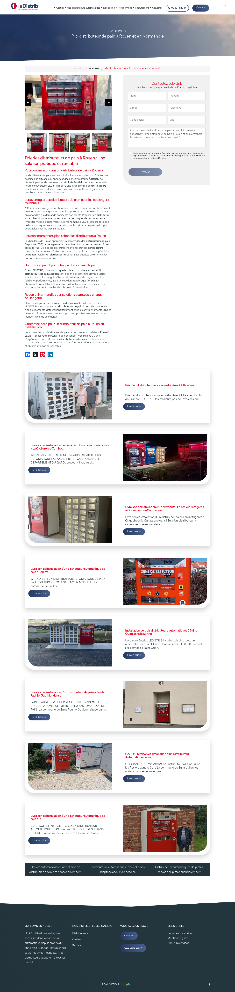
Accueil (60, 8)
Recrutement (142, 8)
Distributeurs (80, 933)
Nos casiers (109, 8)
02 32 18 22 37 (177, 8)
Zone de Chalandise (180, 933)
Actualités (157, 8)
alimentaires (93, 69)
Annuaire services (178, 943)
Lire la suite (134, 406)
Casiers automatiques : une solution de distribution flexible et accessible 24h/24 (55, 870)
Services (77, 945)
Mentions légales (178, 938)
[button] (108, 102)
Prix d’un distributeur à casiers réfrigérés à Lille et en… (160, 385)
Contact (200, 8)
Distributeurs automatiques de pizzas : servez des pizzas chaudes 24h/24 (179, 870)
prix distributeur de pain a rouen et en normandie (133, 69)
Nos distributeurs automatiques (83, 8)
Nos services (125, 8)
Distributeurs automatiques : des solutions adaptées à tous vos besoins (118, 870)
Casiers (76, 939)
